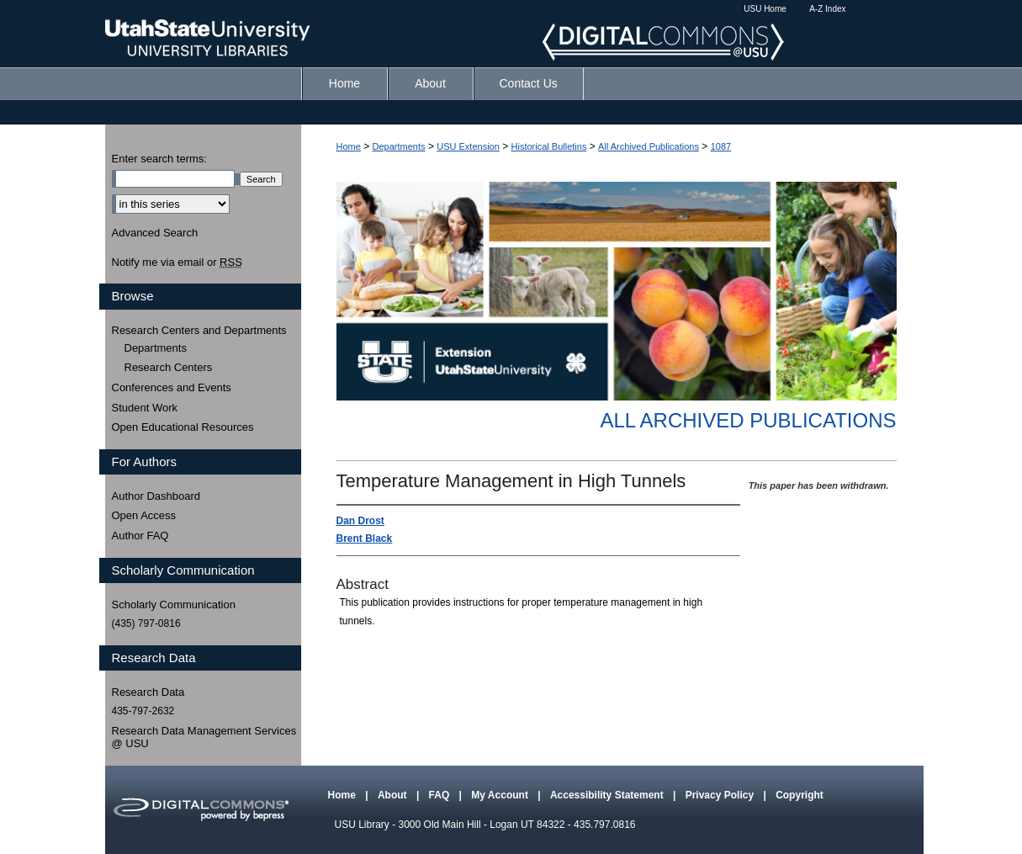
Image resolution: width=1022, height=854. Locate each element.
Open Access (144, 515)
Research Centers (168, 367)
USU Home (765, 8)
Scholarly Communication (174, 604)
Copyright (799, 795)
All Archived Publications (648, 146)
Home (348, 146)
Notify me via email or (177, 262)
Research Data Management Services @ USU (204, 737)
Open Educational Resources (183, 427)
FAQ (441, 795)
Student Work (145, 407)
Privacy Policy (721, 795)
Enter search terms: (159, 158)
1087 (721, 146)
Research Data (148, 692)
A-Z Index (827, 8)
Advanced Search (155, 232)
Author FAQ (140, 535)
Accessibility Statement (608, 795)
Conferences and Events (171, 387)
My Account (501, 795)
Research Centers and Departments (199, 330)
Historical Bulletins (549, 146)
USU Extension (468, 146)
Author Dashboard (156, 496)
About (394, 795)
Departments (399, 146)
